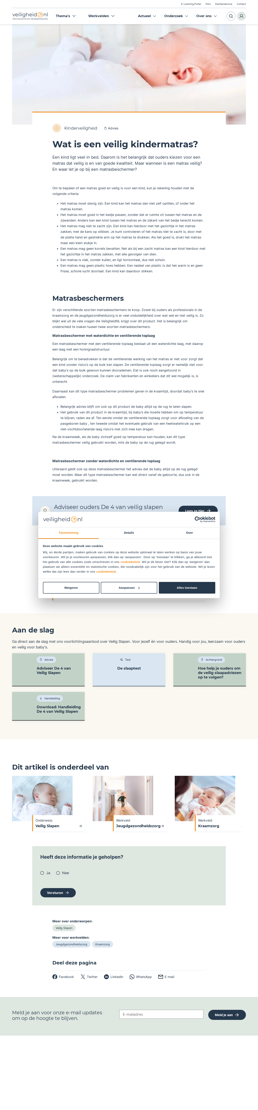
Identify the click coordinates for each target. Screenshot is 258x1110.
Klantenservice (223, 3)
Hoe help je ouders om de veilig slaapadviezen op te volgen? (219, 672)
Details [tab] (129, 532)
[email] (166, 977)
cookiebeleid (130, 562)
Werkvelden (101, 16)
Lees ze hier (198, 510)
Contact (241, 3)
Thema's (66, 16)
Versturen (55, 893)
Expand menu (154, 16)
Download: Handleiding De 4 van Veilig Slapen (59, 709)
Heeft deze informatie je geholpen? (81, 857)
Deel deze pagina (74, 963)
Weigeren (71, 587)
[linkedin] (113, 977)
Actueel (144, 16)
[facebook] (63, 977)
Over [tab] (189, 532)
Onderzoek (173, 16)
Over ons (204, 16)
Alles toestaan (187, 587)
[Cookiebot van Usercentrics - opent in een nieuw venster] (197, 519)
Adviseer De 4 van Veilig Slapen (54, 670)
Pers (208, 3)
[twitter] (89, 977)
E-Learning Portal (191, 3)
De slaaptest (129, 668)
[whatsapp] (141, 977)
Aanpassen (129, 587)
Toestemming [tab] (68, 532)
